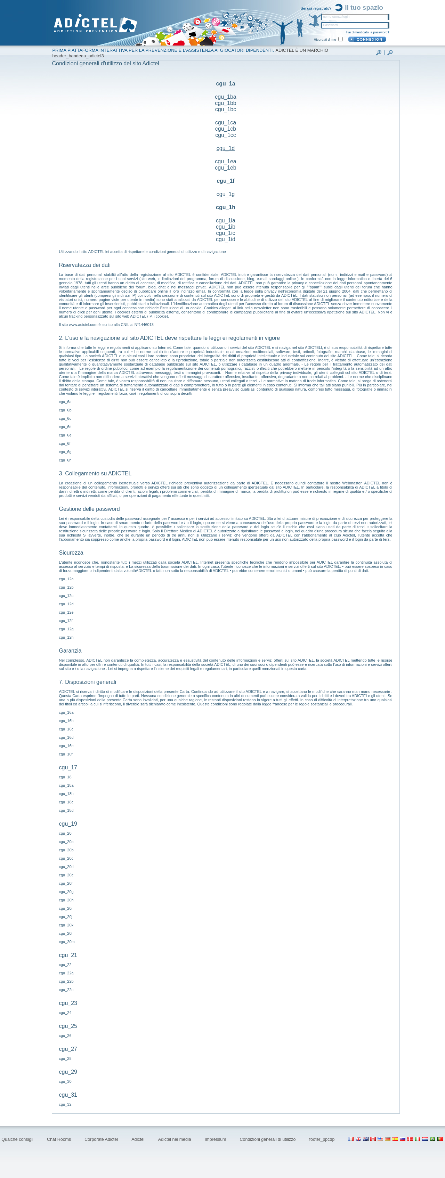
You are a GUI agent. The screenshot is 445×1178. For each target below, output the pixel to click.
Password (330, 25)
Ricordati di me (325, 39)
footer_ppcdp (322, 1139)
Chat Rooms (59, 1139)
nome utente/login (336, 16)
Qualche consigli (17, 1139)
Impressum (216, 1139)
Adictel (138, 1139)
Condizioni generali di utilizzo (268, 1139)
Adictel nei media (175, 1139)
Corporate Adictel (101, 1139)
